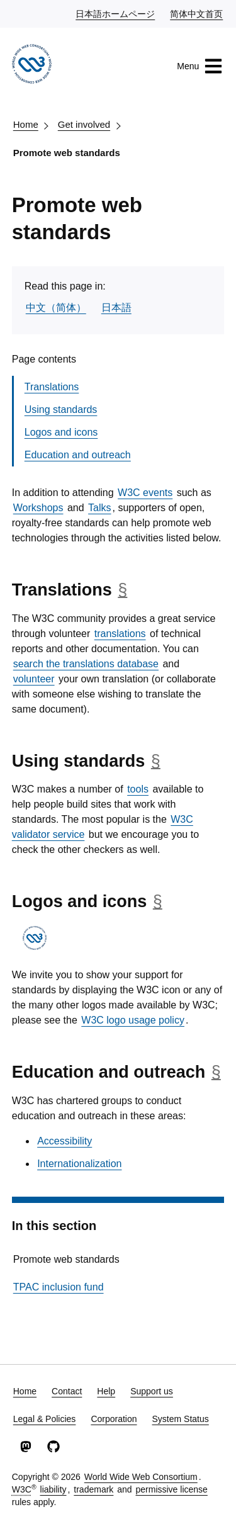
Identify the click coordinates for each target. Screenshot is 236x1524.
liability (53, 1489)
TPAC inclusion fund (58, 1287)
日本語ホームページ (116, 13)
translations (120, 633)
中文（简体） (56, 307)
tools (138, 789)
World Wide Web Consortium (141, 1477)
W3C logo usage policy (132, 1020)
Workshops (38, 507)
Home (25, 124)
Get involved (84, 124)
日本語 (116, 307)
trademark (93, 1489)
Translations (52, 386)
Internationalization (79, 1163)
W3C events (145, 492)
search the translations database (86, 663)
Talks (99, 507)
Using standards (61, 409)
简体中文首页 (197, 13)
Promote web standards (66, 152)
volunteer (34, 679)
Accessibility (64, 1141)
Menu (200, 66)
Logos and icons (61, 432)
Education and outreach (78, 454)
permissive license (171, 1489)
